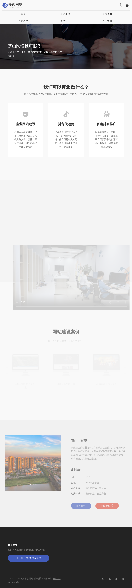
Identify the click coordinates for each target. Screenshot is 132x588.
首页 (23, 14)
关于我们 (107, 21)
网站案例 (107, 14)
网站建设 (65, 14)
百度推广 (65, 21)
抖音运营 (23, 21)
